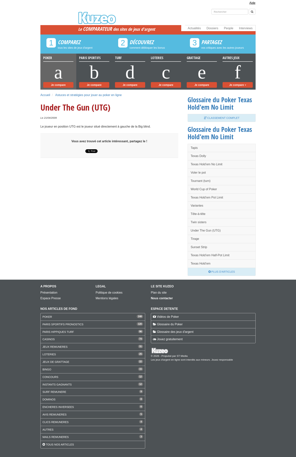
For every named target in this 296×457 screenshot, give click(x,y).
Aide (252, 3)
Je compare (58, 84)
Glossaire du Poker (170, 324)
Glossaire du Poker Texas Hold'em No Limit (220, 103)
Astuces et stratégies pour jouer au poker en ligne (88, 95)
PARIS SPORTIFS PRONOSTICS (62, 324)
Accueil (45, 95)
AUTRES (47, 429)
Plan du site (159, 292)
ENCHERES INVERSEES (58, 407)
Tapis (194, 147)
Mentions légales (107, 298)
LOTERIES (49, 354)
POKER (47, 316)
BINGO (46, 369)
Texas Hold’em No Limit (206, 164)
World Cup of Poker (204, 189)
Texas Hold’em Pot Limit (207, 197)
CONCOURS (50, 377)
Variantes (197, 205)
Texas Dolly (198, 156)
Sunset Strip (199, 247)
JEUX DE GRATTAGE (55, 361)
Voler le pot (198, 172)
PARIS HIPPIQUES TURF (58, 331)
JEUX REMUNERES (55, 346)
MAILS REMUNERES (55, 437)
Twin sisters (199, 222)
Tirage (195, 238)
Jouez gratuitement (170, 339)
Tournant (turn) (200, 180)
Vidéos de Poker (168, 316)
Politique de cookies (109, 292)
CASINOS (48, 339)
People (228, 28)
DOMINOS (48, 399)
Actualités (194, 28)
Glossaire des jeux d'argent (175, 331)
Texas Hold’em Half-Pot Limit (210, 255)
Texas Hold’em (200, 263)
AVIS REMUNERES (54, 414)
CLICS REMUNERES (55, 422)
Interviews (246, 28)
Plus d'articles (221, 271)
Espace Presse (50, 298)
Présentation (48, 292)
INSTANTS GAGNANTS (57, 384)
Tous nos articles (60, 444)
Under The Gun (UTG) (206, 230)
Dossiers (212, 28)
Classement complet (222, 117)
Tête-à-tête (198, 213)
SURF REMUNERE (54, 391)
